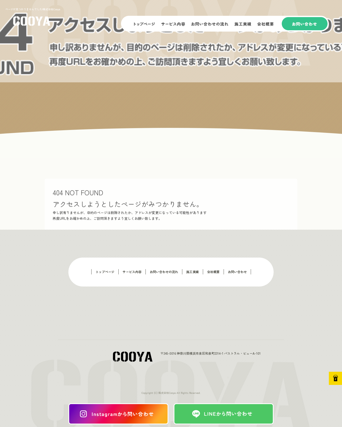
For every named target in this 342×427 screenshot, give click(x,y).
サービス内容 (173, 24)
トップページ (139, 24)
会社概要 (268, 24)
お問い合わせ (305, 24)
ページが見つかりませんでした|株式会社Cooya (32, 9)
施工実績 (243, 24)
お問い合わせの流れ (210, 24)
